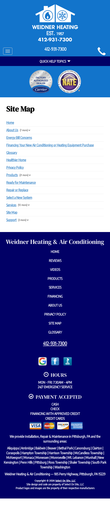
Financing (55, 296)
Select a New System (19, 197)
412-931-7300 (55, 343)
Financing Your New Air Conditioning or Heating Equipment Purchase (50, 145)
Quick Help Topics (55, 61)
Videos (55, 270)
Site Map (11, 212)
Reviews (55, 261)
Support (11, 220)
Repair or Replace (17, 190)
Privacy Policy (15, 167)
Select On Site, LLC (65, 480)
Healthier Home (16, 160)
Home (10, 123)
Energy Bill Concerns (19, 138)
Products (12, 175)
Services (11, 205)
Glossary (11, 153)
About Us (12, 130)
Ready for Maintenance (21, 182)
